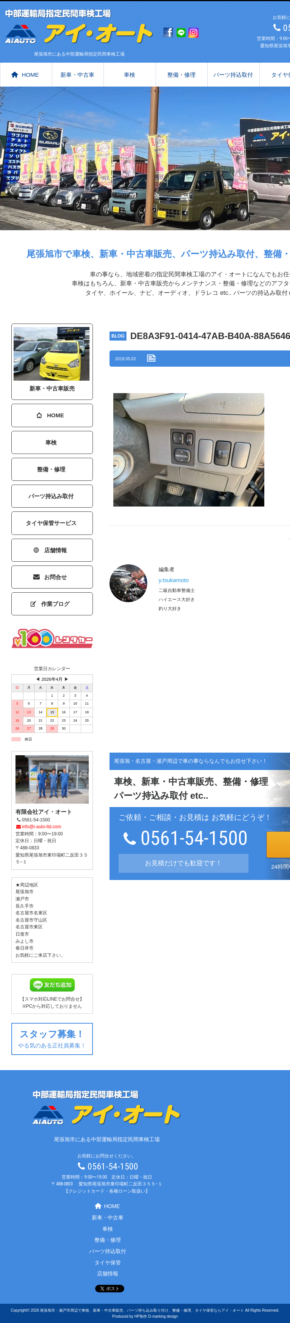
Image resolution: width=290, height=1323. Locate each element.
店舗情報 (50, 550)
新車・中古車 (77, 74)
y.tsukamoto (174, 580)
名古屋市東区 (29, 927)
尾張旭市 (24, 891)
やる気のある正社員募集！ (52, 1038)
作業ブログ (50, 603)
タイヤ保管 (107, 1262)
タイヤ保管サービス (51, 523)
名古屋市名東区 (31, 913)
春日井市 (24, 948)
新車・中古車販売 (51, 359)
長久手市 (24, 906)
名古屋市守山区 (31, 920)
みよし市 (24, 941)
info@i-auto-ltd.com (38, 826)
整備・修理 (181, 74)
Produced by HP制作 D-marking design (145, 1316)
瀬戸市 (22, 899)
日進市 (22, 934)
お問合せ (50, 577)
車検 (129, 74)
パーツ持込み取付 (51, 496)
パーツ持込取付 (233, 74)
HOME (25, 74)
